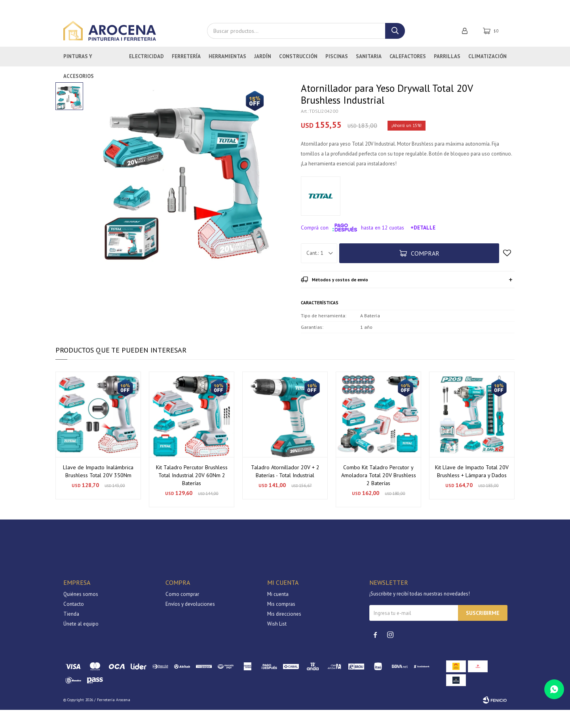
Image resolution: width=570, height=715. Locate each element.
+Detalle (422, 232)
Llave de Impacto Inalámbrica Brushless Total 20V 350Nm (98, 476)
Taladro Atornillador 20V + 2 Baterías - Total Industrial (285, 476)
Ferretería (186, 61)
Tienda (71, 619)
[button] (505, 444)
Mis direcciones (284, 619)
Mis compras (281, 609)
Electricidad (146, 61)
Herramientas (227, 61)
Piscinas (336, 61)
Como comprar (182, 599)
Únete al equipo (81, 629)
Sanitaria (369, 61)
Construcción (298, 61)
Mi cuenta (278, 599)
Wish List (277, 629)
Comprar (425, 258)
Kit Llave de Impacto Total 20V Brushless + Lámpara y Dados (472, 476)
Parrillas (447, 61)
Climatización (487, 61)
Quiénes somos (80, 599)
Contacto (73, 609)
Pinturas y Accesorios (78, 64)
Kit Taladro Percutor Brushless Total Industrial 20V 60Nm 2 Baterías (192, 480)
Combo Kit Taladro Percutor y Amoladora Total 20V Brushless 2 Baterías (378, 480)
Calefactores (408, 61)
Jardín (262, 61)
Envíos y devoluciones (190, 609)
